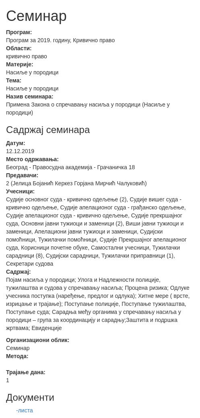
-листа (24, 410)
